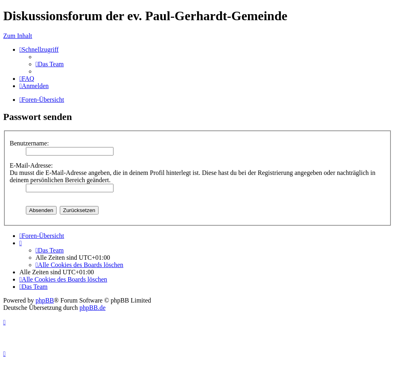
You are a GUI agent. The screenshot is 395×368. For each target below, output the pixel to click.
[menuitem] (50, 64)
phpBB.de (92, 307)
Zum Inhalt (17, 35)
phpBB (45, 300)
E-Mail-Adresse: (31, 165)
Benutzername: (29, 143)
